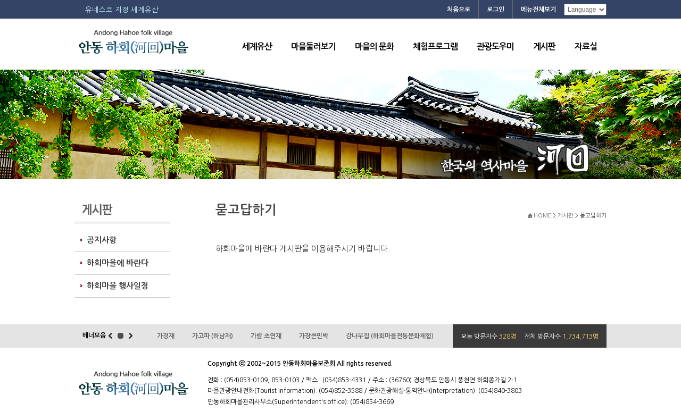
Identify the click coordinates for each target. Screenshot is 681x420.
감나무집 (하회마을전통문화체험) (390, 336)
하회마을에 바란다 (117, 263)
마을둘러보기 (313, 47)
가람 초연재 (266, 336)
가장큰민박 (313, 336)
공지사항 (102, 240)
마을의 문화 (374, 47)
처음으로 (458, 9)
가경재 (166, 336)
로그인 (495, 9)
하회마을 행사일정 (117, 286)
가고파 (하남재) (212, 336)
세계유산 (257, 47)
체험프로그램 (435, 47)
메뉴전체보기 (538, 9)
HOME (542, 216)
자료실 (586, 47)
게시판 (544, 47)
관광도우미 (495, 47)
